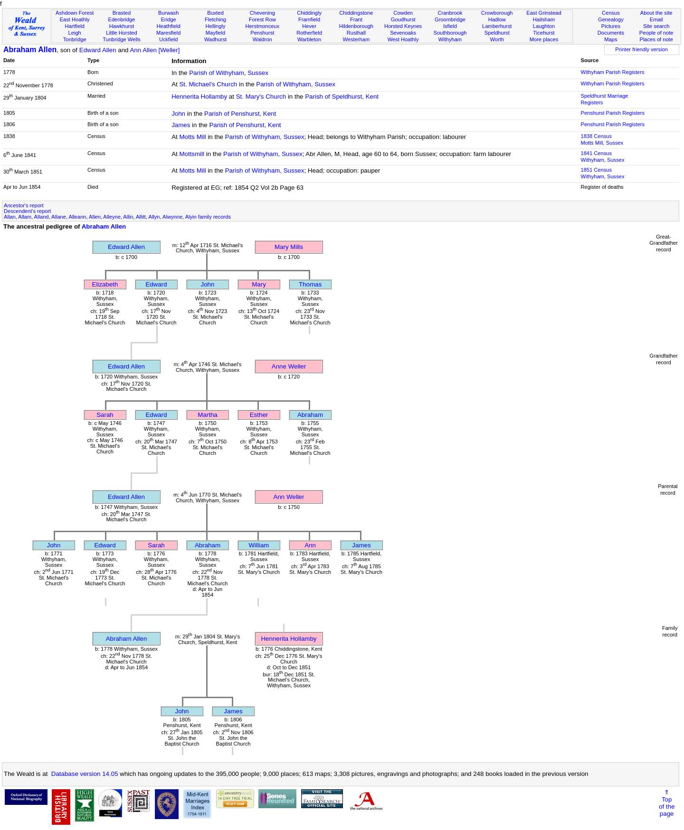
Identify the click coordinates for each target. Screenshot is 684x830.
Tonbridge (74, 39)
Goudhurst (403, 19)
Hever (309, 26)
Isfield (450, 26)
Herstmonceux (262, 26)
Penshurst (262, 33)
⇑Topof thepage (666, 803)
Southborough (450, 33)
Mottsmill (191, 153)
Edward (156, 284)
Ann (310, 545)
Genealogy (611, 19)
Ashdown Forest (75, 13)
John (178, 113)
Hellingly (216, 26)
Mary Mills (289, 246)
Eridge (168, 19)
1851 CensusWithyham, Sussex (602, 173)
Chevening (262, 13)
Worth (497, 39)
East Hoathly (75, 19)
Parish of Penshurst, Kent (240, 113)
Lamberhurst (497, 26)
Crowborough (497, 13)
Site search (656, 26)
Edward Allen (97, 50)
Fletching (215, 19)
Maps (610, 39)
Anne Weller (289, 366)
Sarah (105, 414)
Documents (611, 33)
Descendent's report (27, 211)
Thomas (310, 284)
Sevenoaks (403, 33)
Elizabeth (105, 284)
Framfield (309, 19)
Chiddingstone (356, 13)
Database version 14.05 (84, 773)
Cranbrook (449, 13)
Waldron (262, 39)
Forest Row (262, 19)
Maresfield (168, 33)
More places (544, 39)
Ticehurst (543, 33)
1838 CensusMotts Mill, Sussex (601, 139)
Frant (356, 19)
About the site (656, 13)
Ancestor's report (24, 205)
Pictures (610, 26)
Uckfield (168, 39)
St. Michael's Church (208, 84)
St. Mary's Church (261, 96)
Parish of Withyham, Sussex (228, 72)
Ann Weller (289, 496)
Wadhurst (215, 39)
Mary (259, 284)
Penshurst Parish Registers (612, 113)
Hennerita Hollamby (199, 96)
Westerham (356, 39)
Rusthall (356, 33)
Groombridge (450, 19)
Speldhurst (497, 33)
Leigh (74, 33)
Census (611, 13)
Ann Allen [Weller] (155, 50)
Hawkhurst (121, 26)
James (180, 125)
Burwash (168, 13)
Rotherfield (309, 33)
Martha (207, 414)
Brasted (122, 13)
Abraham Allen (30, 50)
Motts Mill (192, 136)
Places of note (656, 39)
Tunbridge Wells (122, 39)
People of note (656, 33)
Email (656, 19)
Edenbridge (121, 19)
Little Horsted (121, 33)
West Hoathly (403, 39)
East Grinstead (543, 13)
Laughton (544, 26)
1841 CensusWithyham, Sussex (602, 156)
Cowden (403, 13)
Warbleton (309, 39)
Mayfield (215, 33)
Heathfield (168, 26)
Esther (259, 414)
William (259, 545)
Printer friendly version (641, 49)
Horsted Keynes (403, 26)
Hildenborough (356, 26)
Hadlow (497, 19)
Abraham (310, 414)
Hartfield (74, 26)
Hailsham (544, 19)
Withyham (450, 39)
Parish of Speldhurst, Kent (342, 96)
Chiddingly (309, 13)
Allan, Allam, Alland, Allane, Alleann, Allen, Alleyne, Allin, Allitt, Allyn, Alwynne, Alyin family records (117, 217)
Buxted (215, 13)
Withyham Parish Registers (612, 72)
